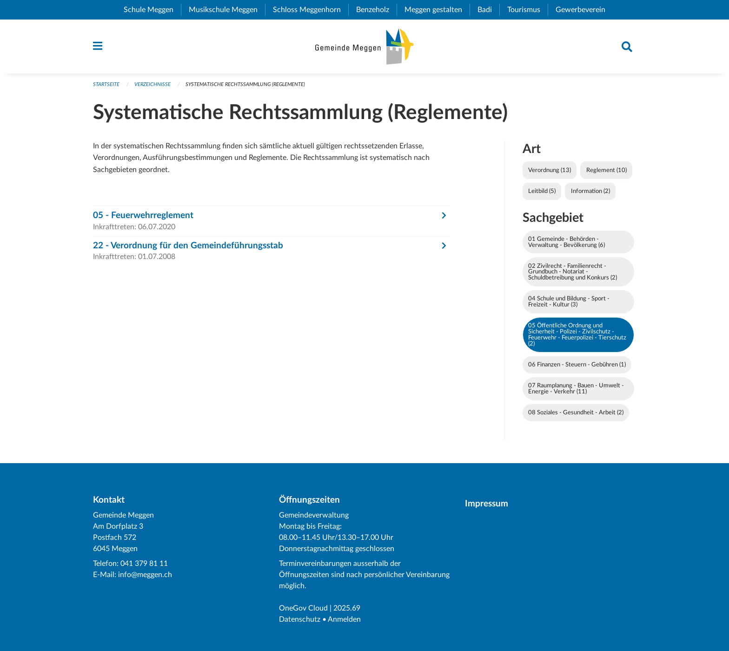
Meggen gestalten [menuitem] (437, 9)
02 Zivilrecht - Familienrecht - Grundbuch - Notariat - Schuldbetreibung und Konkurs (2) (572, 272)
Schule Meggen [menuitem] (152, 9)
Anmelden (344, 619)
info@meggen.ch (145, 574)
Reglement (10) (606, 170)
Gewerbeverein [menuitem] (584, 9)
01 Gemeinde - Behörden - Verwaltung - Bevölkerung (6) (566, 242)
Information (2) (590, 191)
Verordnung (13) (549, 170)
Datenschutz (299, 619)
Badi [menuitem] (488, 9)
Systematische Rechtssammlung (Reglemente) (245, 84)
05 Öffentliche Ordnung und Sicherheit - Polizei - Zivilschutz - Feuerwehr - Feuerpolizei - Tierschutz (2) (577, 334)
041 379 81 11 (144, 563)
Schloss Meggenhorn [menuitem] (310, 9)
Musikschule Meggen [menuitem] (227, 9)
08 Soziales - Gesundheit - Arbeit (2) (575, 412)
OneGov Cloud (303, 608)
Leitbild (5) (542, 191)
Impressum (486, 503)
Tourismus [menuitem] (527, 9)
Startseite (106, 84)
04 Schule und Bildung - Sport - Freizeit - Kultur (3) (569, 301)
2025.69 (346, 608)
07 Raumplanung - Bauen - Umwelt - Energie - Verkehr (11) (576, 388)
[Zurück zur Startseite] (364, 46)
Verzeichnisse (152, 84)
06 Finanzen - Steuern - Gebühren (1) (577, 364)
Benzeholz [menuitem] (376, 9)
